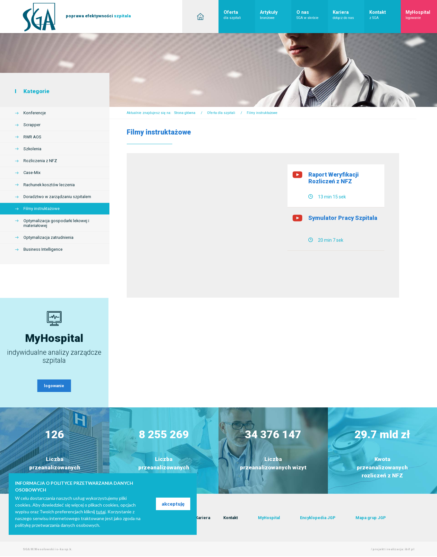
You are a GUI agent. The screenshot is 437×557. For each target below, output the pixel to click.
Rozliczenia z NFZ (40, 160)
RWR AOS (32, 137)
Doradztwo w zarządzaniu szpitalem (57, 196)
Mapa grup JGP (371, 518)
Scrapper (31, 124)
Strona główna (184, 113)
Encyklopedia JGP (317, 518)
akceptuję (173, 504)
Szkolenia (32, 148)
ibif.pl (409, 549)
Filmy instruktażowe (41, 208)
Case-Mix (31, 172)
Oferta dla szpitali (221, 113)
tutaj (101, 511)
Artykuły (275, 15)
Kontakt (385, 15)
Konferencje (34, 112)
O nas (312, 15)
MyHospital (421, 15)
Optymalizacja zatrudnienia (48, 237)
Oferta (239, 15)
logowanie (54, 386)
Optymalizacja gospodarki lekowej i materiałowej (56, 223)
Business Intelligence (43, 249)
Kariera (348, 15)
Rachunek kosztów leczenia (49, 184)
